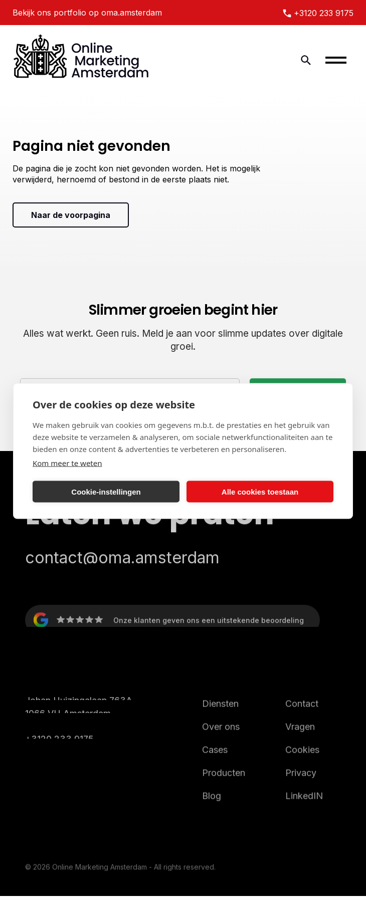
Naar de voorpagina (70, 215)
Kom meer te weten (67, 463)
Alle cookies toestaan (260, 491)
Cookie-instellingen (105, 491)
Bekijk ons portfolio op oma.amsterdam (87, 13)
